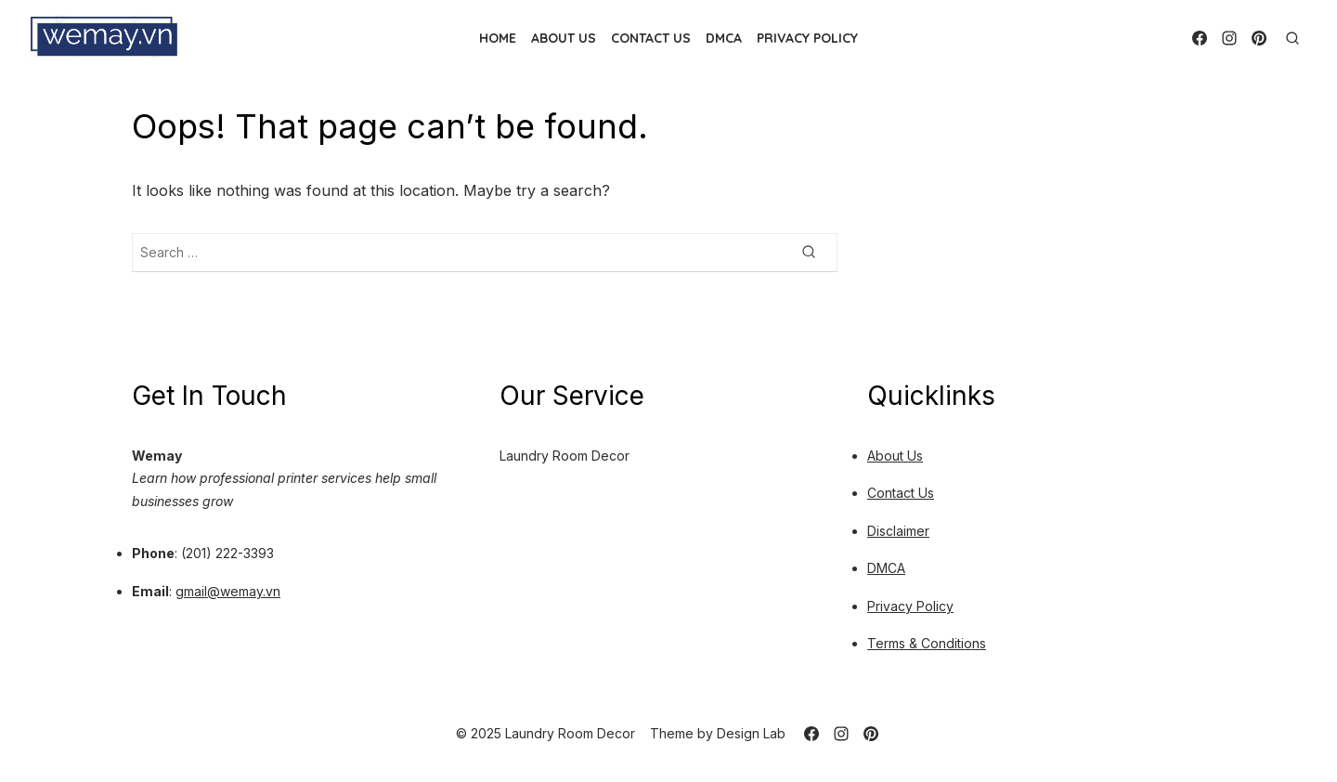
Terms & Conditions (926, 643)
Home (497, 38)
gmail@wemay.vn (227, 591)
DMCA (724, 38)
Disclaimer (898, 531)
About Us (563, 38)
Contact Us (651, 38)
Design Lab (751, 733)
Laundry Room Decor (565, 455)
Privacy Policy (807, 38)
